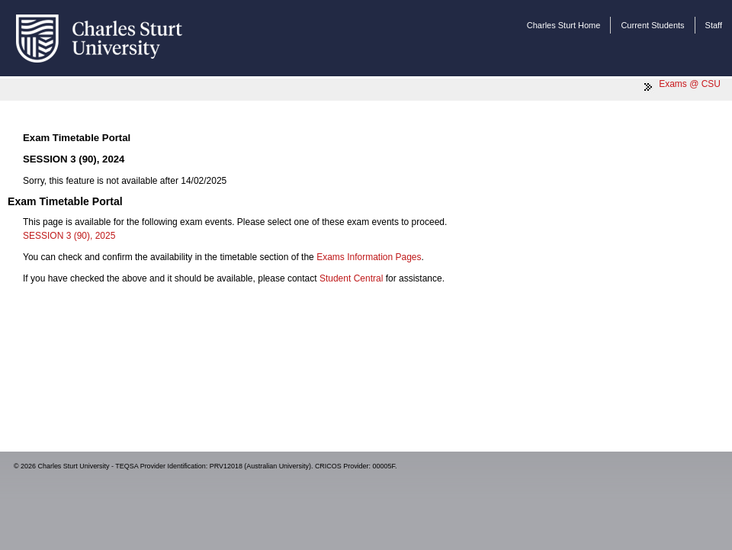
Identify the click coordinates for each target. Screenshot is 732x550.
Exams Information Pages (368, 257)
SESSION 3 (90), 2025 (69, 235)
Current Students (652, 25)
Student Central (351, 278)
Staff (713, 25)
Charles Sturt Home (564, 25)
